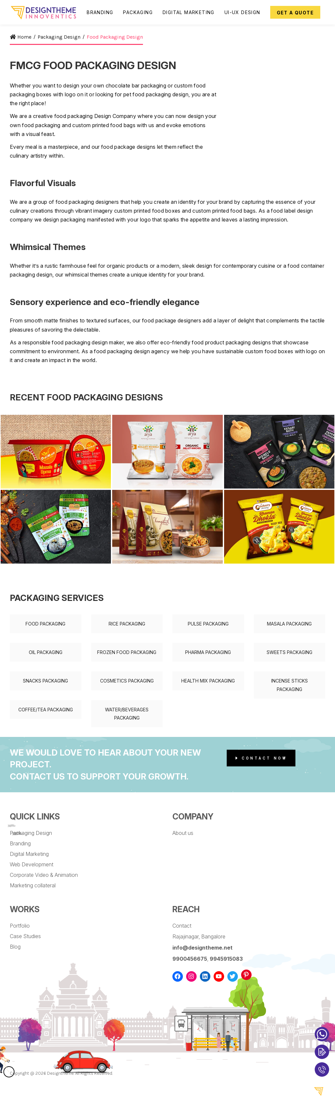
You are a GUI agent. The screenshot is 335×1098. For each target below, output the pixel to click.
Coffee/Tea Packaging (45, 709)
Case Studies (25, 936)
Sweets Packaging (289, 652)
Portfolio (20, 925)
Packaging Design (31, 833)
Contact (181, 925)
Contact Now (262, 758)
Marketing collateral (33, 885)
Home (20, 37)
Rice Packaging (127, 623)
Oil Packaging (45, 652)
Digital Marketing (29, 854)
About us (182, 833)
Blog (15, 946)
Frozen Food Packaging (126, 652)
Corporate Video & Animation (44, 875)
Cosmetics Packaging (127, 681)
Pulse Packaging (208, 623)
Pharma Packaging (208, 652)
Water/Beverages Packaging (127, 714)
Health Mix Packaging (208, 681)
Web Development (31, 864)
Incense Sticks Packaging (289, 685)
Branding (20, 843)
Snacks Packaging (45, 681)
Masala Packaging (289, 623)
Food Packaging (45, 623)
